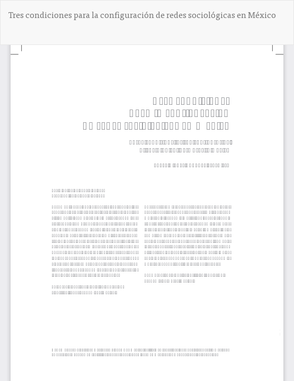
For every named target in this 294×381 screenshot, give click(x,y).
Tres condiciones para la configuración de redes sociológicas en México (142, 14)
